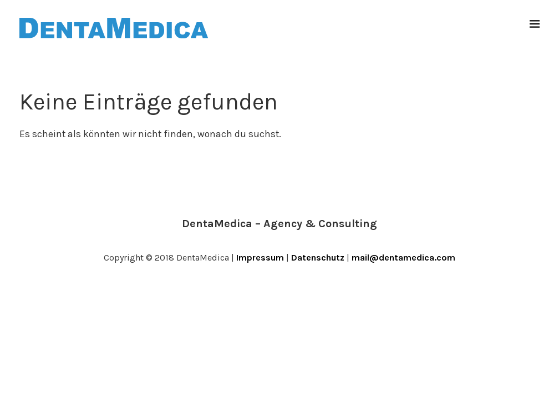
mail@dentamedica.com (403, 257)
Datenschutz (317, 257)
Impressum (260, 257)
